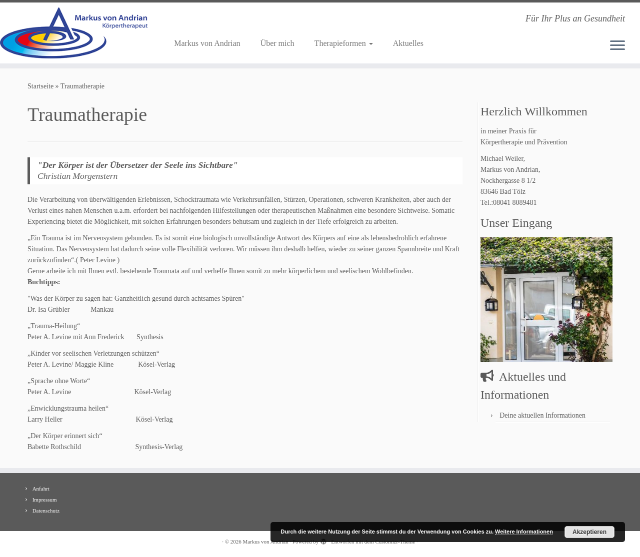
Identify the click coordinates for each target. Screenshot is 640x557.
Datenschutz (46, 511)
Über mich (277, 43)
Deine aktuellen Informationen (543, 415)
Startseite (41, 86)
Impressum (44, 500)
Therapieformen (343, 43)
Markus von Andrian (207, 43)
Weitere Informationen (524, 532)
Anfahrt (41, 489)
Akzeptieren (589, 532)
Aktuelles (408, 43)
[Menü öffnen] (617, 45)
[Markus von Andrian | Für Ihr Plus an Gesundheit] (74, 32)
